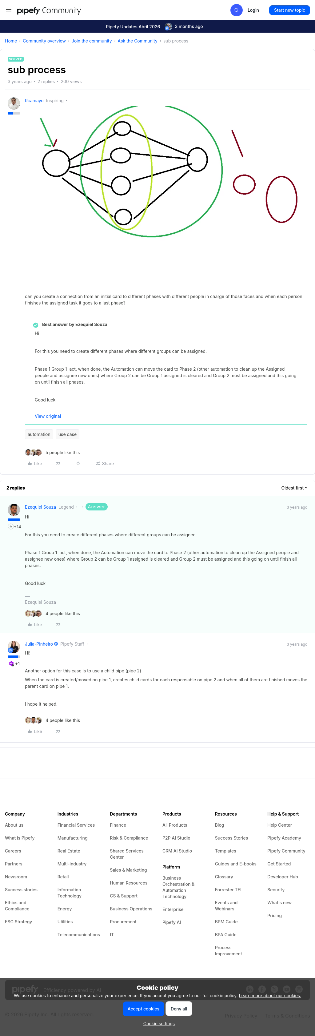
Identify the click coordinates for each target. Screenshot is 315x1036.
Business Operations (131, 908)
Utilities (65, 921)
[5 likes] (52, 452)
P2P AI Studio (176, 837)
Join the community (92, 40)
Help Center (279, 825)
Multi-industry (72, 863)
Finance (118, 825)
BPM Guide (226, 921)
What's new (279, 902)
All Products (174, 825)
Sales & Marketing (128, 870)
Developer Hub (282, 876)
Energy (65, 908)
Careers (13, 850)
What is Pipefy (19, 837)
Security (276, 889)
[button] (8, 11)
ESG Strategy (18, 921)
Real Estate (69, 850)
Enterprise (173, 909)
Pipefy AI (171, 922)
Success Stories (231, 837)
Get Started (279, 863)
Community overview (44, 40)
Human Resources (128, 882)
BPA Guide (226, 934)
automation (39, 434)
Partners (13, 863)
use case (67, 434)
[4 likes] (52, 613)
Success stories (21, 889)
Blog (219, 825)
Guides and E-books (236, 863)
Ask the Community (138, 40)
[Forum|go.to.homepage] (60, 10)
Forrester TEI (228, 889)
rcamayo (34, 100)
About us (14, 825)
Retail (63, 876)
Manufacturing (73, 837)
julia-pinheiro (39, 644)
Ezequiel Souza (40, 507)
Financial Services (76, 825)
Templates (225, 850)
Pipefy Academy (284, 837)
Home (11, 40)
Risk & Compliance (129, 837)
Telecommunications (79, 934)
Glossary (224, 876)
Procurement (123, 921)
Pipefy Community (286, 850)
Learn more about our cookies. (270, 995)
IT (112, 934)
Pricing (274, 915)
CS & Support (124, 895)
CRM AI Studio (177, 850)
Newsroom (16, 876)
